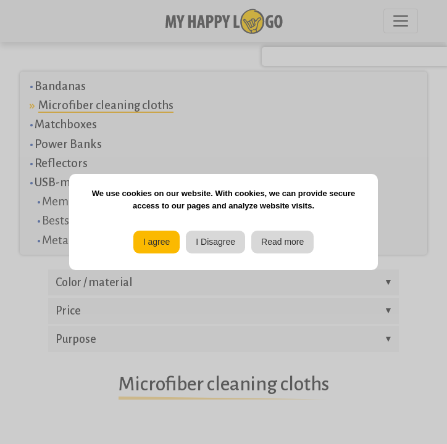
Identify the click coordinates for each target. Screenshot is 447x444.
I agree (156, 242)
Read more (282, 242)
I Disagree (215, 242)
